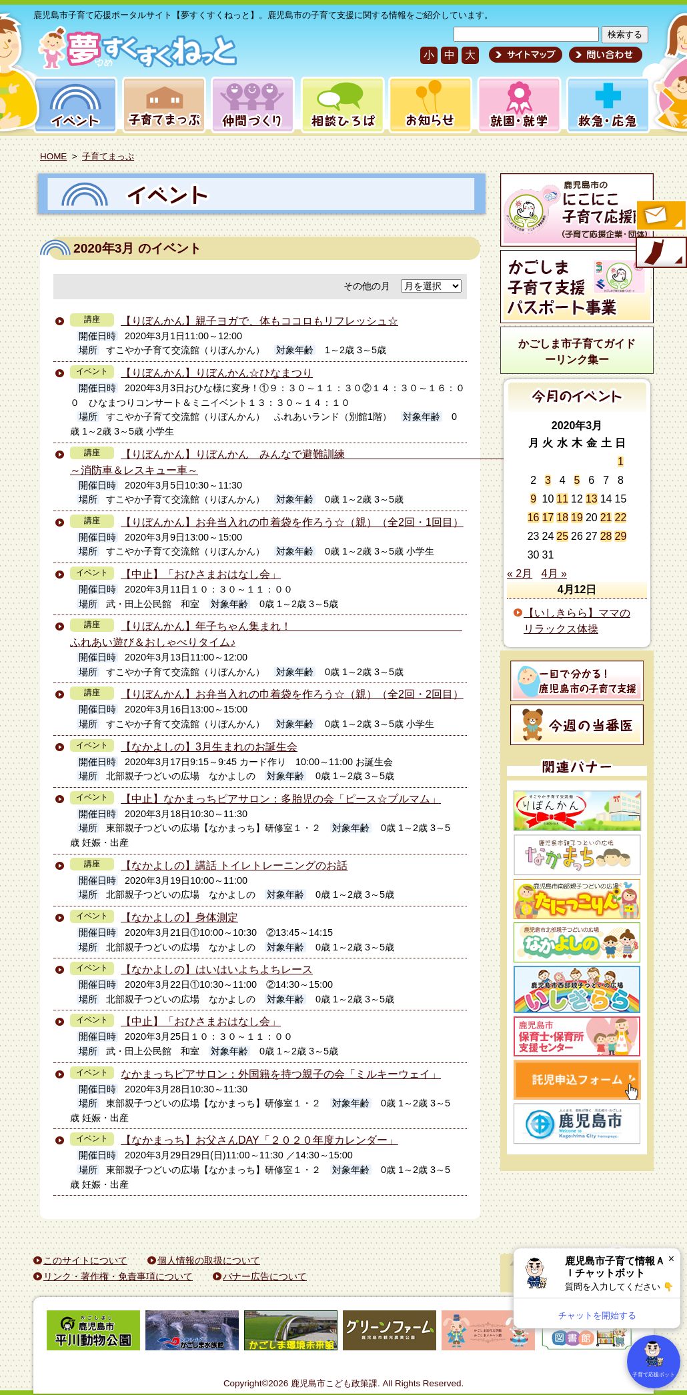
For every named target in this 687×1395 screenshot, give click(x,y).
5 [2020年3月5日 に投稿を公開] (577, 480)
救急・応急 (607, 105)
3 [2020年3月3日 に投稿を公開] (548, 480)
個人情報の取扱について (208, 1260)
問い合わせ (604, 55)
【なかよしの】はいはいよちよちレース (217, 969)
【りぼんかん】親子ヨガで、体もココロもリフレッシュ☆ (259, 321)
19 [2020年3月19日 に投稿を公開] (577, 517)
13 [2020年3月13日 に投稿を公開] (592, 499)
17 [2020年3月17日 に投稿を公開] (548, 517)
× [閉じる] (671, 1258)
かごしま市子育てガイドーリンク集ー (577, 351)
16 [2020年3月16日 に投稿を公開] (534, 517)
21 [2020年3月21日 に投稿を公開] (606, 517)
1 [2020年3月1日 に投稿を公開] (621, 461)
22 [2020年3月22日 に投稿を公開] (620, 517)
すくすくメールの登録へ (660, 216)
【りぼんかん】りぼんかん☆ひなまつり (217, 373)
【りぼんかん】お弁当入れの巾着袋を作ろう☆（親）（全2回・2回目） (292, 694)
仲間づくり (252, 105)
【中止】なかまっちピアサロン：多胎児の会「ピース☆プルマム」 (281, 798)
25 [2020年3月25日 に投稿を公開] (562, 536)
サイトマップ (526, 55)
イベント (73, 105)
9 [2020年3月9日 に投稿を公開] (533, 499)
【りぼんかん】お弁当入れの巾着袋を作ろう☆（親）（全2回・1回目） (292, 522)
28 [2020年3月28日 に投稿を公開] (606, 536)
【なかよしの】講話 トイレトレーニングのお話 (234, 865)
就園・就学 (515, 105)
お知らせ (428, 105)
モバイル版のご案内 (660, 253)
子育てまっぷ (161, 105)
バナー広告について (265, 1276)
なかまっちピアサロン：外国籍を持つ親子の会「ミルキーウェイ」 (281, 1074)
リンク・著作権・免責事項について (118, 1276)
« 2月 (519, 573)
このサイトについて (85, 1260)
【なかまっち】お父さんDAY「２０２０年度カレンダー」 (259, 1140)
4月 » (554, 573)
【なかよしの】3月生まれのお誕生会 (209, 746)
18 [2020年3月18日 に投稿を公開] (562, 517)
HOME (53, 156)
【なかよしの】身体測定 (179, 917)
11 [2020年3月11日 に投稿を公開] (562, 499)
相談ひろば (341, 105)
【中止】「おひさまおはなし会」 (201, 574)
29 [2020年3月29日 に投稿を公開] (620, 536)
